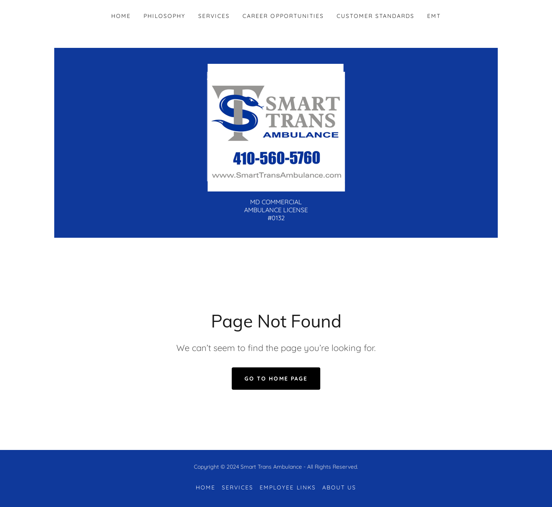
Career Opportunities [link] (282, 16)
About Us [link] (339, 487)
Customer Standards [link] (375, 16)
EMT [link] (434, 16)
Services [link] (214, 16)
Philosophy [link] (164, 16)
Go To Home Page (275, 378)
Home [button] (205, 487)
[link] (276, 127)
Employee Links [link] (287, 487)
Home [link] (121, 16)
